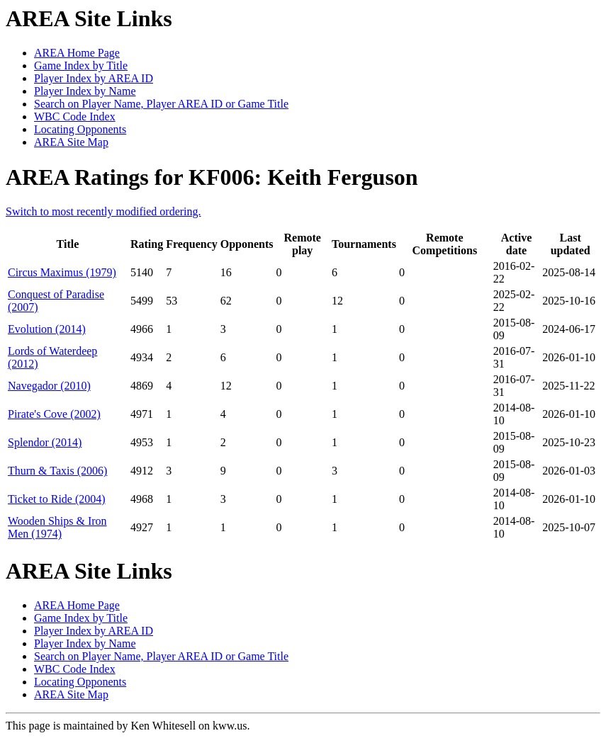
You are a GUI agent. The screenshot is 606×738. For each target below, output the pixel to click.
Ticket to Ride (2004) (57, 499)
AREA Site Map (71, 142)
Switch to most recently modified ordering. (103, 211)
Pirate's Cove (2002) (54, 414)
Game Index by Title (81, 65)
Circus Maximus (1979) (62, 272)
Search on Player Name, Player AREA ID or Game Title (161, 104)
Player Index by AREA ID (93, 78)
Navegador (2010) (49, 386)
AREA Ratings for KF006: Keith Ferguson (212, 177)
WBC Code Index (75, 116)
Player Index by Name (85, 91)
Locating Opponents (80, 129)
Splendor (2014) (45, 442)
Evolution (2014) (47, 329)
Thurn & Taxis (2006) (57, 471)
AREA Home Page (77, 53)
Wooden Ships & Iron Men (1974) (57, 527)
